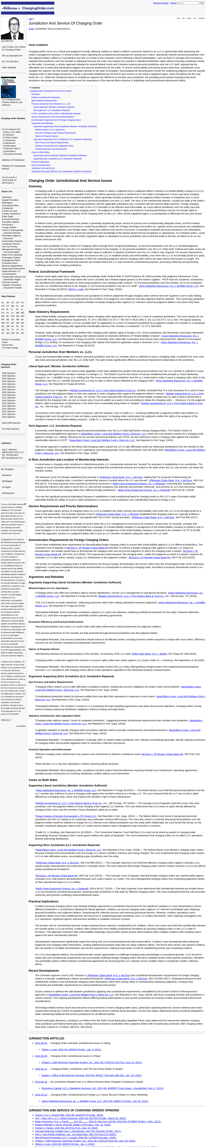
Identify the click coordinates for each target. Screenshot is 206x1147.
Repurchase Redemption (13, 268)
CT (7, 306)
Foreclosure (7, 224)
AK (7, 302)
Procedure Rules (10, 263)
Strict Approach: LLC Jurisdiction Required (51, 110)
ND (17, 323)
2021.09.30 (41, 1043)
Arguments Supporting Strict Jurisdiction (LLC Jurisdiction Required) (62, 139)
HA (2, 309)
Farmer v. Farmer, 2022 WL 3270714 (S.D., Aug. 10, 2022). (66, 1128)
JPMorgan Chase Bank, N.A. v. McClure (121, 477)
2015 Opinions (8, 403)
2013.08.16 (41, 1081)
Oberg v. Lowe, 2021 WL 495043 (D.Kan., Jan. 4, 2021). (72, 1049)
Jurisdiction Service (11, 244)
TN (7, 329)
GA (22, 306)
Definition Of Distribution (13, 160)
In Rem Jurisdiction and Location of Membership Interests (56, 113)
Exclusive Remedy (10, 219)
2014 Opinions (8, 406)
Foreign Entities (9, 227)
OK (3, 326)
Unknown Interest (10, 282)
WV (13, 333)
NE (7, 319)
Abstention (7, 197)
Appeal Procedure (10, 200)
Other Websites (9, 67)
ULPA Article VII (9, 180)
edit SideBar (21, 726)
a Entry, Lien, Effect (12, 132)
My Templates (7, 469)
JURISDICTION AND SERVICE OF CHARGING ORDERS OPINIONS (61, 172)
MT (3, 319)
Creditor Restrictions (11, 213)
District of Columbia (11, 339)
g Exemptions (9, 151)
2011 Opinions (8, 414)
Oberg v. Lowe (76, 289)
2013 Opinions (8, 408)
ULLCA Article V (9, 177)
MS (17, 316)
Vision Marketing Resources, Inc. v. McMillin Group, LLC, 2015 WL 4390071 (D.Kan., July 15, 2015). (95, 1101)
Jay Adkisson (7, 41)
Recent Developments (40, 165)
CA (22, 302)
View (178, 18)
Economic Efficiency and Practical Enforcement (55, 133)
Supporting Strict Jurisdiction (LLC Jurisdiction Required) (57, 159)
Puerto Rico (7, 345)
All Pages (6, 487)
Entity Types (7, 216)
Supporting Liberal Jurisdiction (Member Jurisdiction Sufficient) (60, 155)
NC (12, 323)
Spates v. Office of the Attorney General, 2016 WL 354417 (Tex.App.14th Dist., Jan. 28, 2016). (92, 1075)
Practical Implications (40, 162)
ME (17, 313)
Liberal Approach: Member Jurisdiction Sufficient (54, 107)
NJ (22, 319)
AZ (12, 302)
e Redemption (9, 146)
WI (17, 333)
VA (2, 333)
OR (7, 326)
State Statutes (8, 296)
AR (17, 302)
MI (7, 316)
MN (12, 316)
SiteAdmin (6, 475)
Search (173, 3)
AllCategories (8, 493)
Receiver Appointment (12, 266)
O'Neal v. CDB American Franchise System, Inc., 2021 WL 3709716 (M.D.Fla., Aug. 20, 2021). (92, 1062)
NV (12, 319)
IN (17, 309)
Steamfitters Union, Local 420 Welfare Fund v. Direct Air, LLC (113, 433)
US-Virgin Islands (10, 348)
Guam (5, 342)
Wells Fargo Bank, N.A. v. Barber (149, 653)
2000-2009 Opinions (11, 423)
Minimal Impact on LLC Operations (50, 130)
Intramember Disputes (12, 241)
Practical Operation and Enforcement (51, 149)
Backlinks (202, 18)
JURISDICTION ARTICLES (43, 168)
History (189, 18)
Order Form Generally (12, 255)
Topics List (6, 191)
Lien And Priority (9, 246)
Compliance (7, 208)
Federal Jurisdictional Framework (45, 97)
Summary (35, 94)
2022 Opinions (8, 384)
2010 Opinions (8, 417)
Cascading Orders (10, 205)
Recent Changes (161, 3)
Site (31, 18)
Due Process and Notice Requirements (52, 142)
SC (22, 326)
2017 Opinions (8, 398)
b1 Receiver (8, 135)
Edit (183, 18)
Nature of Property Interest (46, 136)
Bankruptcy (7, 202)
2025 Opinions (8, 376)
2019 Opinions (8, 392)
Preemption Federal (11, 257)
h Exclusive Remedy (12, 154)
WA (7, 333)
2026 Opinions (8, 373)
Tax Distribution (9, 274)
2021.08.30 (41, 1056)
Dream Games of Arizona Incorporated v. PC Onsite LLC (66, 816)
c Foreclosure (9, 140)
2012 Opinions (8, 411)
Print (194, 18)
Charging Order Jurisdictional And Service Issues (50, 91)
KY (7, 313)
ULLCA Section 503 (11, 129)
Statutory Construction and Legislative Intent (54, 146)
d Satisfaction (9, 143)
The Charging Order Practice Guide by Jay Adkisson (12, 102)
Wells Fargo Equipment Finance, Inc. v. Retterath (139, 483)
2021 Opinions (8, 387)
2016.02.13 (41, 1068)
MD (22, 313)
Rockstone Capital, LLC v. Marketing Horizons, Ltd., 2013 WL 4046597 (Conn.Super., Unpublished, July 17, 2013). (103, 1088)
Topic (31, 28)
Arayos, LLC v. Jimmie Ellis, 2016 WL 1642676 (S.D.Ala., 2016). (69, 1115)
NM (3, 323)
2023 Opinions (8, 381)
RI (17, 326)
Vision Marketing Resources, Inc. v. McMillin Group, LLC (169, 286)
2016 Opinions (8, 400)
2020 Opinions (8, 389)
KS (2, 313)
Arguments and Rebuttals (42, 123)
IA (22, 309)
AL (2, 302)
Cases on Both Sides (40, 152)
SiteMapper (7, 481)
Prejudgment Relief (11, 260)
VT (22, 329)
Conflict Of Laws (9, 211)
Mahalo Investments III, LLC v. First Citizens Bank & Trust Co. (103, 390)
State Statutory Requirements (44, 101)
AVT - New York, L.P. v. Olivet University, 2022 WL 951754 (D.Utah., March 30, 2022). (80, 1118)
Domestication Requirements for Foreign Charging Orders (56, 120)
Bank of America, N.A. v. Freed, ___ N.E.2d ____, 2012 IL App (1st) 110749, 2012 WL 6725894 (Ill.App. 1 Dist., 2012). (98, 1121)
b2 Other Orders (10, 137)
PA (12, 326)
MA (3, 316)
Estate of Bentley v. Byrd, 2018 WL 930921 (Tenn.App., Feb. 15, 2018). (73, 1124)
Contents (36, 88)
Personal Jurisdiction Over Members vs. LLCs (50, 104)
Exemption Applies (10, 222)
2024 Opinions (8, 378)
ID (7, 309)
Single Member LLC (11, 271)
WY (22, 333)
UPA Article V (8, 183)
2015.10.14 (41, 1094)
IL (12, 309)
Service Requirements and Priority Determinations (52, 117)
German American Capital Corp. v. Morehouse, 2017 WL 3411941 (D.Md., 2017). (78, 1131)
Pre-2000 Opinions (10, 429)
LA (12, 313)
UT (17, 329)
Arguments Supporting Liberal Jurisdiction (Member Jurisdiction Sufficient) (65, 126)
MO (22, 316)
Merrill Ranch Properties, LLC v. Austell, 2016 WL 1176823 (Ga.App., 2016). (75, 1137)
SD (2, 329)
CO (3, 306)
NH (17, 319)
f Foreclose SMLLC (12, 148)
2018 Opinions (8, 395)
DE (12, 306)
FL (17, 306)
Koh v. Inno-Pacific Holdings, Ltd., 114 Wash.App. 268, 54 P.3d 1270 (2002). (76, 1134)
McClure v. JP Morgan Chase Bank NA (87, 547)
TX (12, 329)
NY (7, 323)
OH (22, 323)
